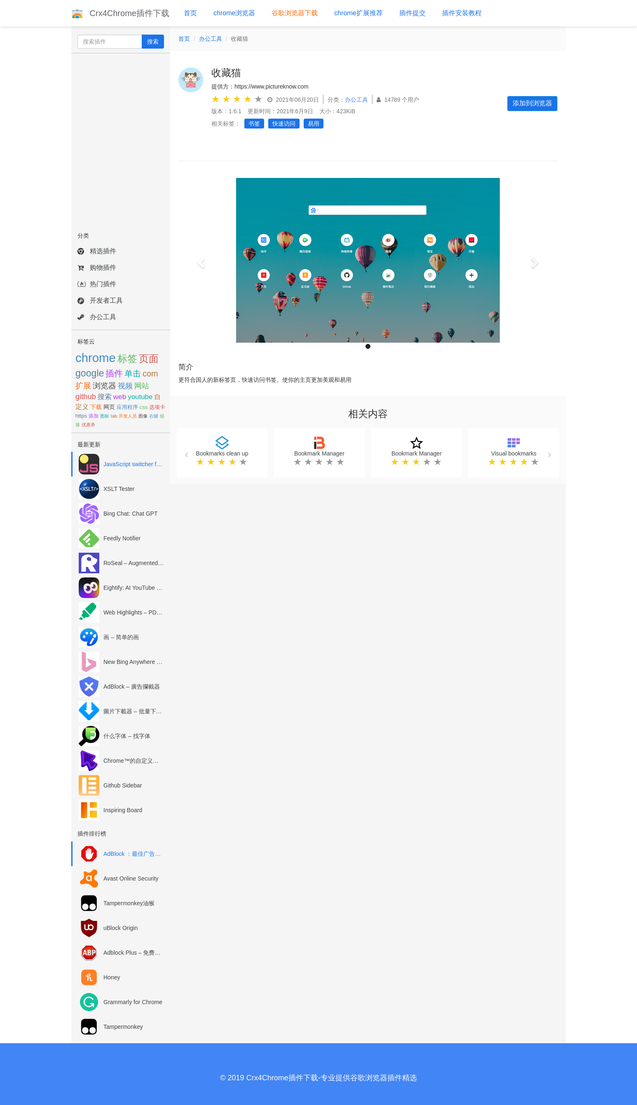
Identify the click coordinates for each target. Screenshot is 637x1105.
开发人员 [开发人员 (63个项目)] (128, 415)
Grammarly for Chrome (132, 1002)
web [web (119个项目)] (119, 396)
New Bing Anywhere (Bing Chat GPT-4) (133, 662)
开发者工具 (100, 300)
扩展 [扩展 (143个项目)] (83, 385)
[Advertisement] (120, 140)
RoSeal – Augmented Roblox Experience (133, 563)
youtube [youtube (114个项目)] (140, 397)
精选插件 (96, 251)
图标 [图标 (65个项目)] (104, 415)
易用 (313, 123)
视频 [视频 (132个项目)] (125, 385)
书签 (254, 123)
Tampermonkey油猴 (129, 903)
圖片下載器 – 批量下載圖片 (133, 711)
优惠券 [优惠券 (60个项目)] (88, 424)
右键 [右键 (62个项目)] (153, 415)
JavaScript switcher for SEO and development (133, 464)
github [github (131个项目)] (85, 396)
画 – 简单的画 (121, 637)
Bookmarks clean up (222, 453)
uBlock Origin (120, 928)
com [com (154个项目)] (150, 373)
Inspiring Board (122, 810)
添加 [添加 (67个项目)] (93, 415)
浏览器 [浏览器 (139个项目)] (104, 385)
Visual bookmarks (513, 453)
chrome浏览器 (234, 12)
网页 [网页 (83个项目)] (109, 407)
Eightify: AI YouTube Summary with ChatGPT (133, 587)
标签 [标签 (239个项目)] (127, 358)
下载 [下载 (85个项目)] (96, 407)
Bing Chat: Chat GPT (130, 513)
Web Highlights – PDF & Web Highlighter (133, 612)
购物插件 (96, 267)
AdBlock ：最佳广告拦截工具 (133, 853)
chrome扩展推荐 (358, 12)
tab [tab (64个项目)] (114, 415)
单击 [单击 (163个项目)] (132, 373)
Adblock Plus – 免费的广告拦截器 (133, 952)
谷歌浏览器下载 (295, 12)
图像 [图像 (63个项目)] (143, 415)
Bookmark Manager (319, 453)
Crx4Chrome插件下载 (120, 13)
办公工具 (96, 316)
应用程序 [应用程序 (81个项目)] (127, 407)
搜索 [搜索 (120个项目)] (105, 396)
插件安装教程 (462, 12)
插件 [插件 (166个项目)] (114, 373)
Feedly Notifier (122, 538)
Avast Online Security (131, 878)
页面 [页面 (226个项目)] (149, 358)
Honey (111, 977)
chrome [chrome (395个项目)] (95, 357)
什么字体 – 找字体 (126, 736)
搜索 (153, 41)
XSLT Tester (118, 489)
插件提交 (412, 12)
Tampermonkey (123, 1026)
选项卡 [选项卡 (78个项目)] (157, 407)
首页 (190, 12)
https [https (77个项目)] (81, 416)
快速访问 (283, 123)
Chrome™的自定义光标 (133, 760)
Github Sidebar (122, 785)
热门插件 (96, 283)
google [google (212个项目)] (89, 373)
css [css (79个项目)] (144, 407)
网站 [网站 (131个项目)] (141, 385)
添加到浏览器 (532, 103)
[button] (200, 260)
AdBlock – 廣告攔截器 (131, 686)
